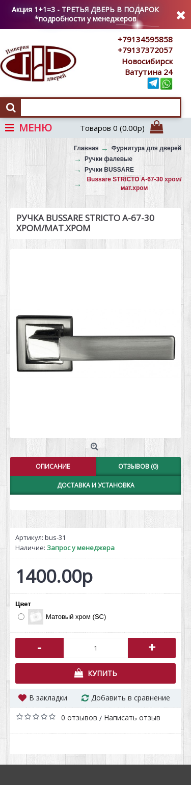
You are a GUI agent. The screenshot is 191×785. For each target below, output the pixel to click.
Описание (53, 466)
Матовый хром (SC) (62, 617)
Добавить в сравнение (130, 697)
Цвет (23, 604)
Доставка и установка (95, 485)
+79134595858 (145, 39)
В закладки (48, 697)
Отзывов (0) (138, 466)
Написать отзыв (132, 717)
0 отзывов (79, 717)
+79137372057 (145, 50)
